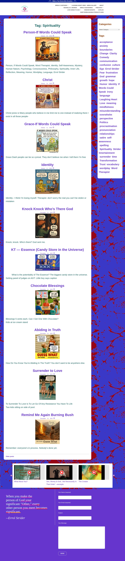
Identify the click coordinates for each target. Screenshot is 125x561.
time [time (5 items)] (114, 156)
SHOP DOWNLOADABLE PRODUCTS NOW (92, 12)
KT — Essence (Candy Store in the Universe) (47, 250)
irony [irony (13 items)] (110, 91)
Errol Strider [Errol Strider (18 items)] (112, 68)
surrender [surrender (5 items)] (105, 156)
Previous (11, 475)
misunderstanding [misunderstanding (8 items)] (110, 110)
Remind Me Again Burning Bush (47, 415)
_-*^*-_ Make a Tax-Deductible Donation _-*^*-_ (62, 1)
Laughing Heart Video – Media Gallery (84, 5)
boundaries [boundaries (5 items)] (106, 49)
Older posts (10, 456)
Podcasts (99, 7)
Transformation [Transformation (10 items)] (108, 160)
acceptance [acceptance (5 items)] (106, 42)
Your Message (62, 523)
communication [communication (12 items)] (108, 61)
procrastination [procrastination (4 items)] (108, 126)
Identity (47, 165)
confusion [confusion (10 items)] (105, 65)
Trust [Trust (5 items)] (103, 164)
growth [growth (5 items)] (104, 80)
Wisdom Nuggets (89, 10)
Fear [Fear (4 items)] (102, 72)
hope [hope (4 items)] (111, 80)
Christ (47, 80)
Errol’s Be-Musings (86, 7)
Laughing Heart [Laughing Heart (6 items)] (108, 99)
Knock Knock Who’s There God (47, 209)
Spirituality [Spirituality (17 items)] (106, 149)
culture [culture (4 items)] (116, 65)
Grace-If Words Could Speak (47, 124)
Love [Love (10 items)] (102, 103)
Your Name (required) (64, 492)
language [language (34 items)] (105, 95)
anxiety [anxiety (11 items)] (104, 45)
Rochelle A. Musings (70, 7)
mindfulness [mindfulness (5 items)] (107, 107)
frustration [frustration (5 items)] (112, 72)
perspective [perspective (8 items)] (106, 118)
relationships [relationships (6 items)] (107, 133)
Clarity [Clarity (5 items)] (113, 53)
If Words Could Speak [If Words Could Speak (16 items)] (109, 88)
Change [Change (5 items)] (104, 53)
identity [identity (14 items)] (113, 84)
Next (114, 475)
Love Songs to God (73, 10)
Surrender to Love (47, 371)
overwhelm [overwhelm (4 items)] (106, 114)
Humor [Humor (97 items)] (103, 84)
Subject (60, 513)
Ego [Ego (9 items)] (102, 68)
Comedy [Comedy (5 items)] (104, 57)
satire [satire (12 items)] (103, 137)
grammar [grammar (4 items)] (111, 76)
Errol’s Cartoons (61, 5)
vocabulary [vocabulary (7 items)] (113, 164)
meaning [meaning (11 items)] (111, 103)
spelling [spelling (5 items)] (104, 145)
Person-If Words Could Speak (47, 32)
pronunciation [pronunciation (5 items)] (108, 130)
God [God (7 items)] (102, 76)
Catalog (101, 10)
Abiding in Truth (47, 330)
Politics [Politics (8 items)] (104, 122)
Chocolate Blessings (47, 286)
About (101, 5)
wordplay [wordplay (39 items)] (105, 168)
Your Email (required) (64, 502)
